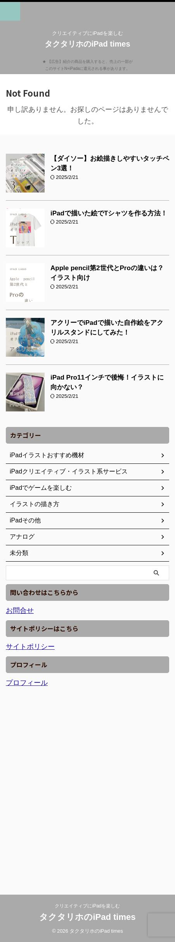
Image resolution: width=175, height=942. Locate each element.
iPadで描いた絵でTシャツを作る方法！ (108, 213)
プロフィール (27, 683)
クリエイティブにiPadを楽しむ (87, 906)
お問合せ (20, 610)
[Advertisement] (87, 787)
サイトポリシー (30, 647)
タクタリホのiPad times (87, 44)
